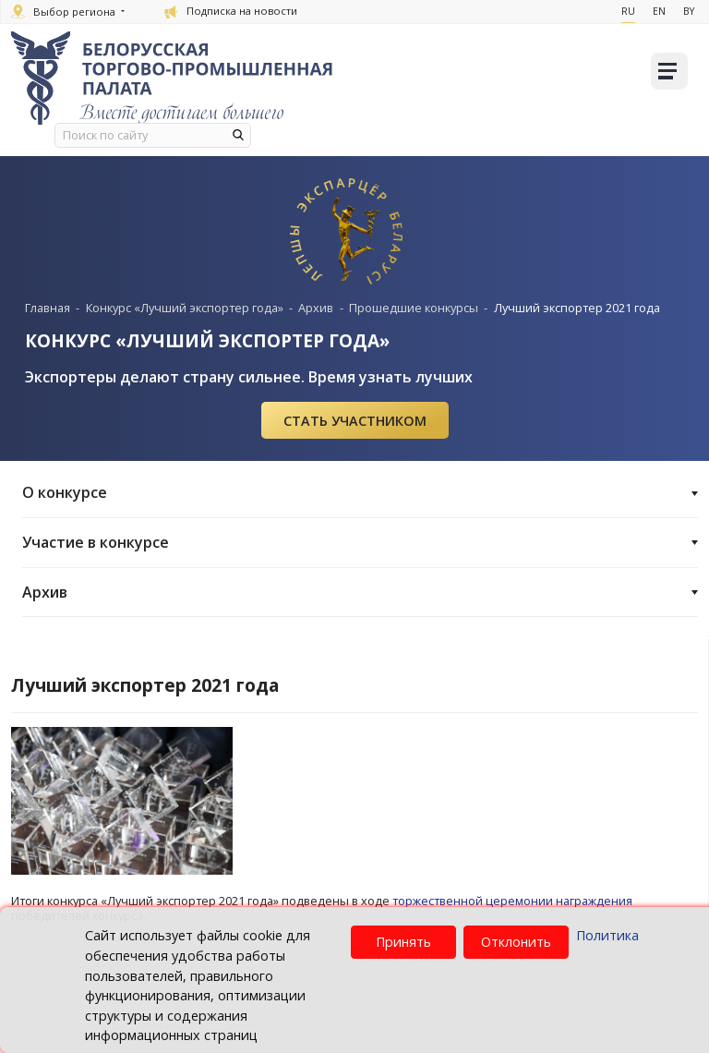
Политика (607, 935)
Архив (360, 591)
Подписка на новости (230, 11)
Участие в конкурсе (360, 541)
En (659, 11)
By (688, 11)
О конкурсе (360, 491)
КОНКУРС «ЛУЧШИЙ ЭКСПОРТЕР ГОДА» (208, 340)
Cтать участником (355, 420)
